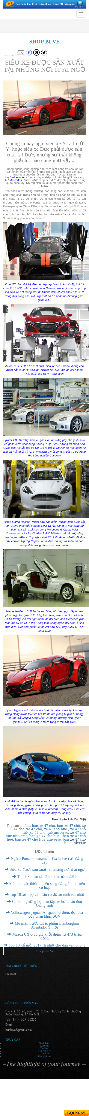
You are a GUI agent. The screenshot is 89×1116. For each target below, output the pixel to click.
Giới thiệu (44, 1043)
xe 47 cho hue (56, 829)
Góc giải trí (44, 1056)
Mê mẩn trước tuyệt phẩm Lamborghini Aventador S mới (44, 925)
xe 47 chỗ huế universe (49, 832)
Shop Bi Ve (45, 951)
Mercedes (16, 180)
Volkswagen (18, 177)
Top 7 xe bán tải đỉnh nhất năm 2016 (44, 876)
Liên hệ (44, 1045)
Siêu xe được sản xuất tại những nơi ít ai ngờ (44, 869)
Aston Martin (67, 537)
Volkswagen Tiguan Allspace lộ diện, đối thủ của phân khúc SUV (44, 914)
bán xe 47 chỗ (68, 825)
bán (66, 836)
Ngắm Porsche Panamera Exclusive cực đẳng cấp (44, 860)
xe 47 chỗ (34, 829)
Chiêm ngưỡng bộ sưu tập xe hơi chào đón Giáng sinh (44, 903)
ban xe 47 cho (43, 825)
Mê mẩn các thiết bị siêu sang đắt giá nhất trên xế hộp (44, 885)
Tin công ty (44, 1050)
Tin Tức (44, 1048)
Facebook (11, 973)
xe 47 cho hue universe (75, 841)
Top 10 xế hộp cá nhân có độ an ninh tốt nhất (44, 894)
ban (32, 836)
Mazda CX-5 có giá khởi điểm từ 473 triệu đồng (44, 936)
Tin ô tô (44, 1053)
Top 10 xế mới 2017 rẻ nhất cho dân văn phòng (44, 945)
